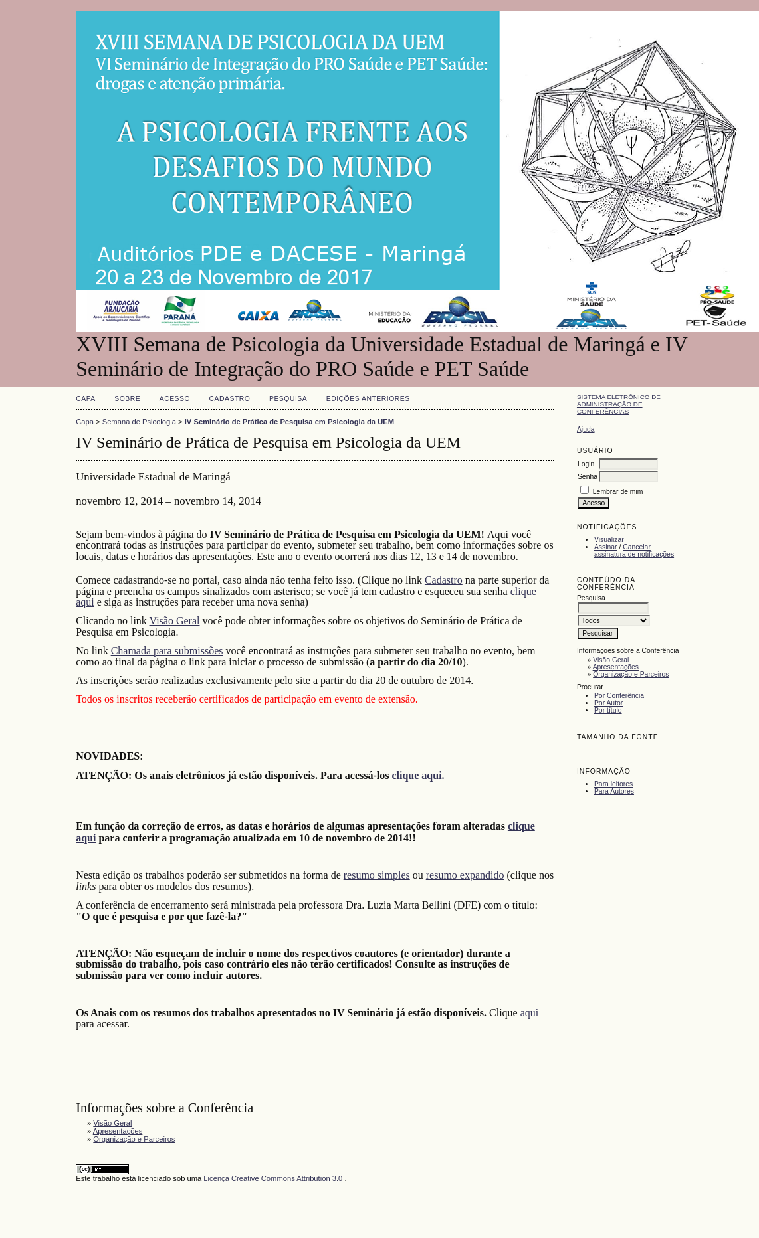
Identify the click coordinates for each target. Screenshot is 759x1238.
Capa (86, 398)
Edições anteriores (368, 398)
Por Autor (608, 703)
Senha (587, 476)
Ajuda (586, 429)
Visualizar (609, 539)
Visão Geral (611, 659)
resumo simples (377, 875)
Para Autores (614, 791)
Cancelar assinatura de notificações (634, 550)
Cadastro (230, 398)
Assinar (605, 547)
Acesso (175, 398)
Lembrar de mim (618, 491)
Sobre (127, 398)
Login (586, 464)
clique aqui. (417, 775)
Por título (608, 710)
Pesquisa (288, 398)
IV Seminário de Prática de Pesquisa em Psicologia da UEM (289, 422)
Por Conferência (619, 695)
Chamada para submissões (167, 650)
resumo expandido (465, 875)
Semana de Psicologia (139, 422)
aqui (529, 1012)
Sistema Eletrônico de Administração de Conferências (619, 404)
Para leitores (613, 784)
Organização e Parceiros (631, 674)
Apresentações (616, 667)
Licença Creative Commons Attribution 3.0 (273, 1178)
